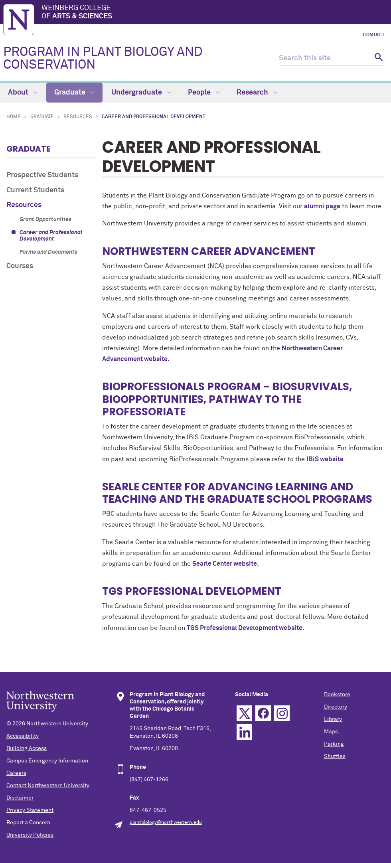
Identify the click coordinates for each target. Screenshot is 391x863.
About (23, 92)
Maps (331, 732)
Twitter (244, 713)
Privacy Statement (29, 810)
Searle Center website (224, 564)
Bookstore (337, 694)
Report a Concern (28, 822)
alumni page (322, 206)
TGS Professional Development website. (245, 628)
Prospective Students (42, 175)
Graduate (74, 92)
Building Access (26, 748)
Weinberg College (214, 12)
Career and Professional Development (51, 236)
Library (333, 719)
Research (257, 92)
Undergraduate (141, 92)
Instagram (282, 713)
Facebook (263, 713)
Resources (77, 117)
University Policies (29, 835)
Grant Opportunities (45, 219)
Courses (19, 266)
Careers (16, 773)
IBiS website (325, 459)
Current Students (35, 190)
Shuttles (335, 756)
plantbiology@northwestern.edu (166, 822)
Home (13, 117)
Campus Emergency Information (47, 761)
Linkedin (244, 732)
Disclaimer (20, 798)
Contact (374, 35)
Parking (334, 744)
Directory (335, 707)
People (204, 92)
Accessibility (22, 736)
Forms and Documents (48, 252)
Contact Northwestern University (47, 785)
